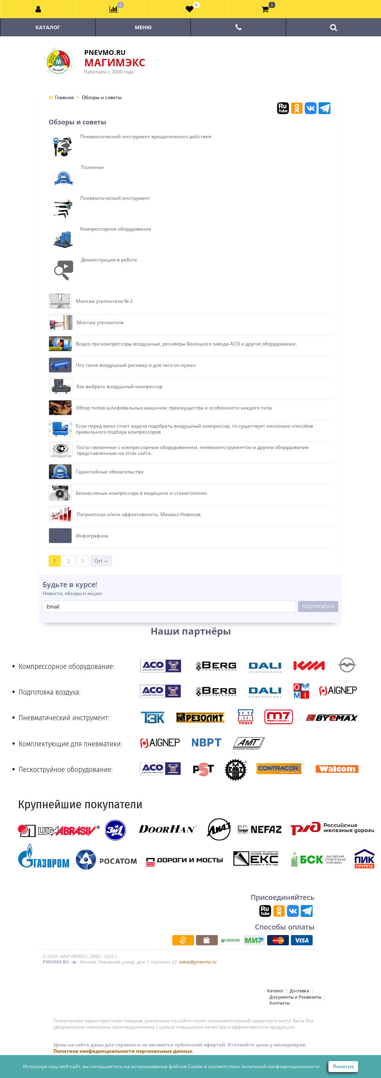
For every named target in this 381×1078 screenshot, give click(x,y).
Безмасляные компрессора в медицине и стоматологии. (142, 493)
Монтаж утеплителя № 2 (104, 301)
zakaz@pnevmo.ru (198, 962)
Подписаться (318, 606)
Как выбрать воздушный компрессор (119, 386)
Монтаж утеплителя (100, 322)
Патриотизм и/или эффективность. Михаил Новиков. (139, 514)
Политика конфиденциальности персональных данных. (123, 1051)
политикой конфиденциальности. (281, 1066)
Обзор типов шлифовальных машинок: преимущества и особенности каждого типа (174, 408)
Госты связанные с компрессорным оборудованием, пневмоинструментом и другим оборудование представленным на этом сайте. (193, 450)
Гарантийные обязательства (109, 472)
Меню (143, 27)
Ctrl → (101, 561)
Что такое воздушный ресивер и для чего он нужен (136, 365)
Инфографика (92, 536)
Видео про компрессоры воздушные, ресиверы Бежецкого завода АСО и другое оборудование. (186, 344)
